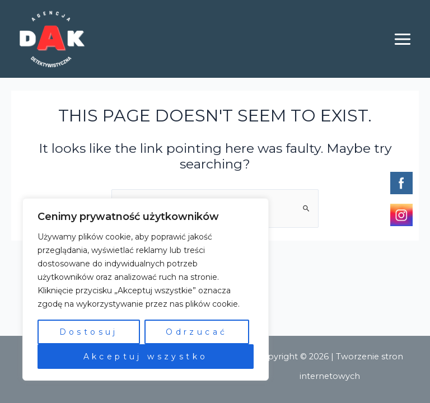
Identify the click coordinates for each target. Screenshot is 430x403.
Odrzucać (196, 332)
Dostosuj (88, 332)
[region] (145, 289)
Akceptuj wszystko (145, 357)
